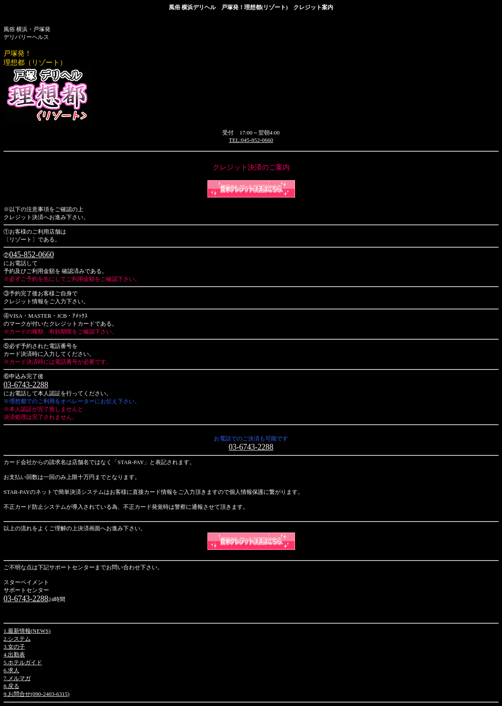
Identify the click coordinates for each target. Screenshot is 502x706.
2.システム (17, 638)
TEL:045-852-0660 (251, 140)
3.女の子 (14, 646)
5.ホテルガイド (23, 662)
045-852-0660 (31, 254)
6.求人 (11, 670)
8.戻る (11, 686)
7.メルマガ (17, 678)
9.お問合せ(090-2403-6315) (37, 694)
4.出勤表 (14, 654)
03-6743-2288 (26, 384)
